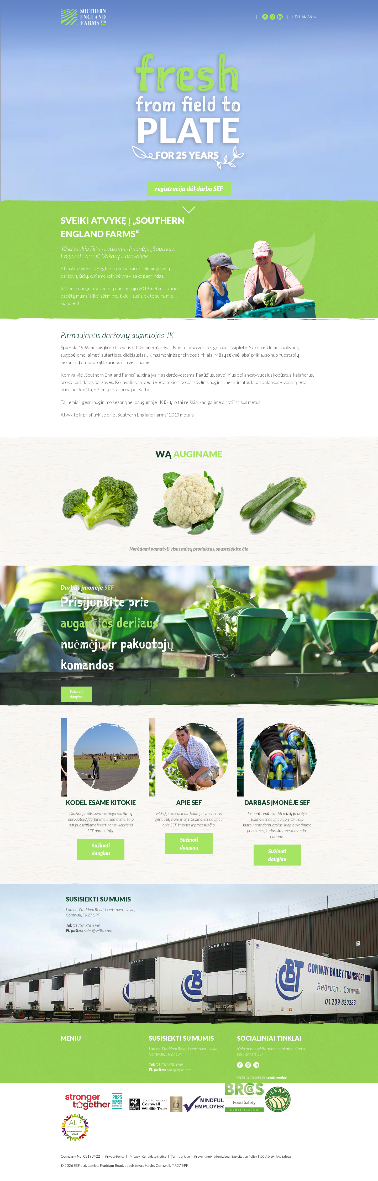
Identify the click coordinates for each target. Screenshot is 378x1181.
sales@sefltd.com (181, 1069)
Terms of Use (192, 1156)
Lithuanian (302, 17)
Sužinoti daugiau (79, 697)
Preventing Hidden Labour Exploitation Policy (244, 1156)
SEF (87, 19)
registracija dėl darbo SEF (189, 188)
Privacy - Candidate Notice (154, 1156)
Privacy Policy (116, 1156)
